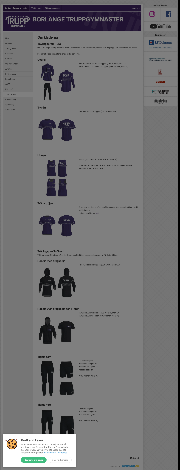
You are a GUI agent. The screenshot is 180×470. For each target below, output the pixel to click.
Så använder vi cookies (55, 452)
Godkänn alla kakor (33, 460)
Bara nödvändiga (60, 460)
